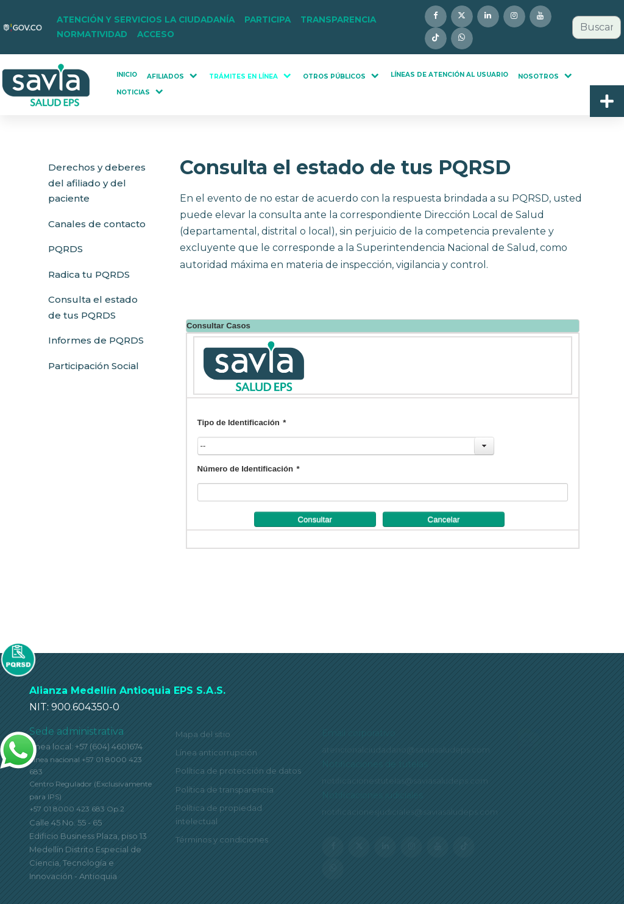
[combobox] (596, 27)
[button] (145, 20)
